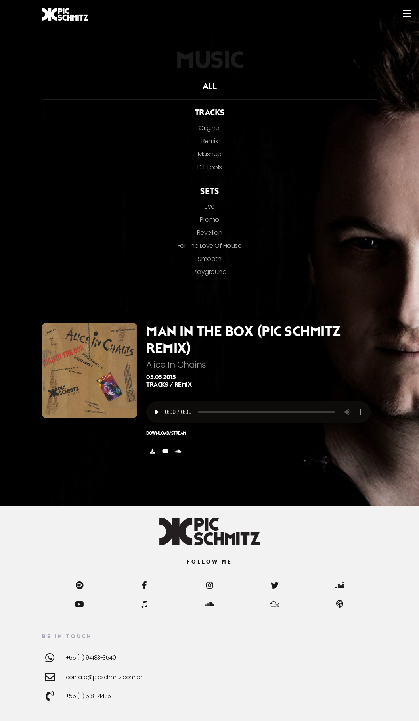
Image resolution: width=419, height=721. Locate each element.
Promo (209, 219)
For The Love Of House (210, 245)
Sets (209, 191)
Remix (209, 141)
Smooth (209, 258)
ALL (210, 86)
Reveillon (209, 232)
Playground (209, 271)
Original (209, 127)
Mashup (210, 154)
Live (210, 206)
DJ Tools (209, 167)
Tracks (210, 112)
